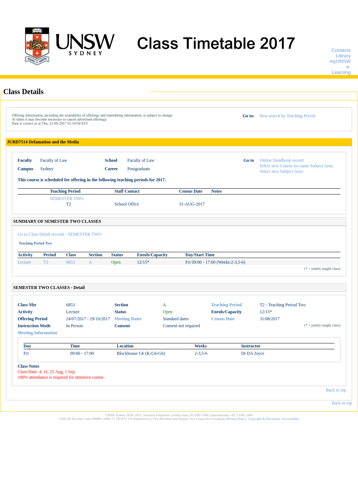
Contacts (341, 50)
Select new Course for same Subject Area (296, 165)
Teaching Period (226, 304)
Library (343, 55)
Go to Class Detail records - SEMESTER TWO (59, 234)
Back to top (336, 390)
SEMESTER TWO (66, 198)
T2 (45, 262)
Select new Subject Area (281, 171)
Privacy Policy (237, 419)
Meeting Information (37, 332)
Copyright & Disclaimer (264, 419)
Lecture (24, 262)
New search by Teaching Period (287, 115)
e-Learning (341, 69)
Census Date (223, 318)
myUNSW (340, 61)
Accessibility (290, 419)
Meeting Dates (128, 318)
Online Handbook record (282, 160)
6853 (70, 262)
